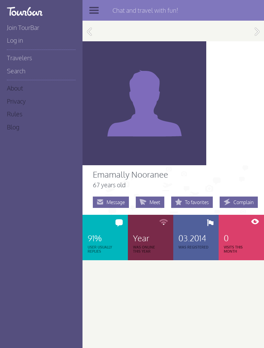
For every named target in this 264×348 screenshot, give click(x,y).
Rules (14, 114)
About (15, 88)
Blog (13, 127)
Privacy (16, 101)
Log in (15, 40)
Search (16, 71)
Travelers (19, 58)
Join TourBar (23, 27)
